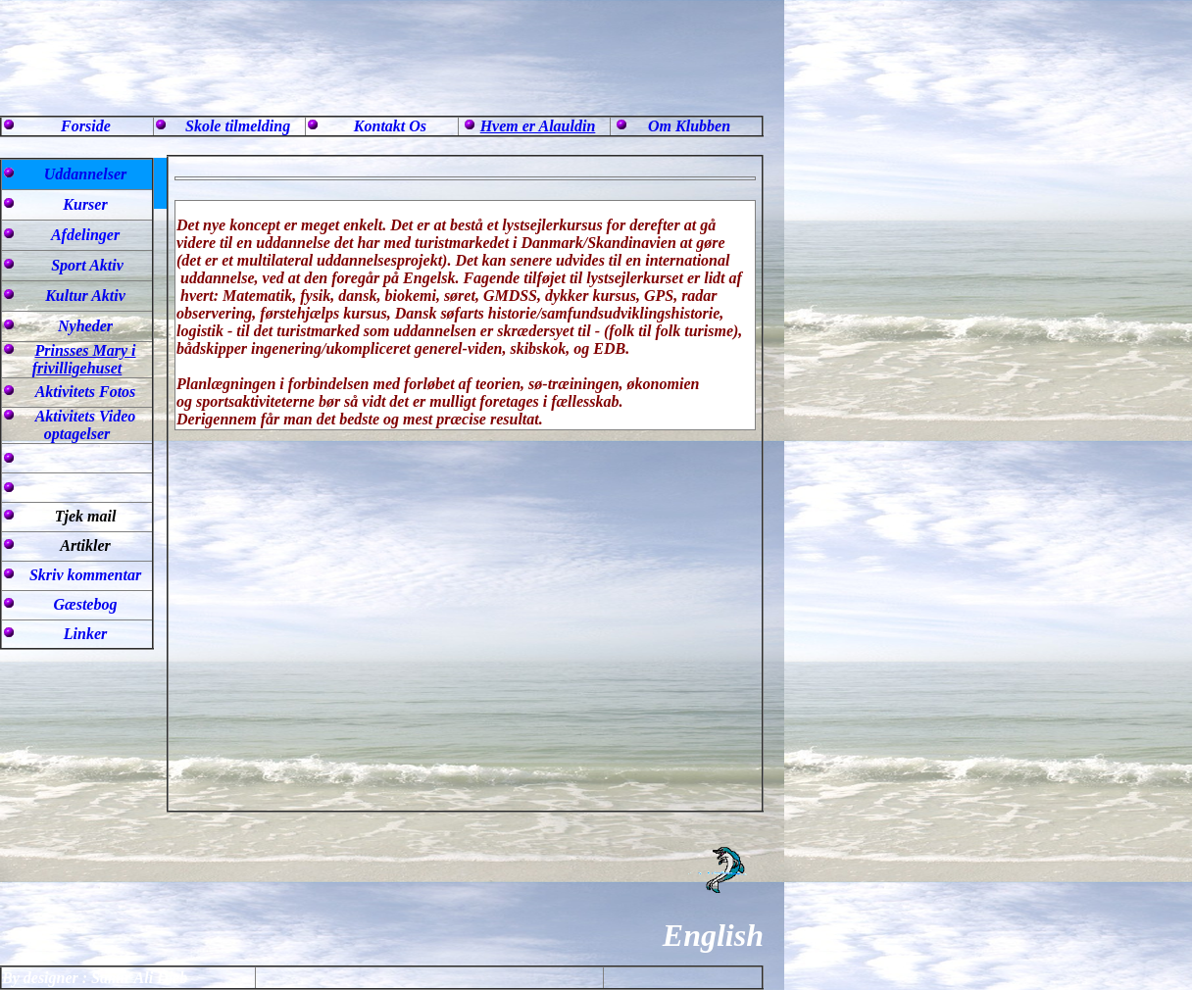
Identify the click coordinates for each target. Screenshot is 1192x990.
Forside (86, 126)
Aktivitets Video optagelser (85, 425)
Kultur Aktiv (85, 295)
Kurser (85, 204)
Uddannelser (85, 174)
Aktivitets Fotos (85, 391)
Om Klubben (689, 126)
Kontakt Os (390, 126)
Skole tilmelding (237, 126)
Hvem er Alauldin (538, 126)
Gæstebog (86, 604)
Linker (85, 633)
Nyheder (85, 326)
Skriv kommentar (85, 575)
